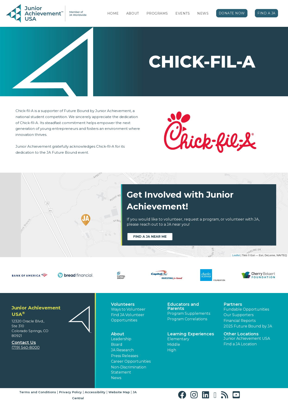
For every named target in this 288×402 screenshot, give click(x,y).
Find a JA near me (150, 236)
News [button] (116, 378)
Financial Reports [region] (240, 320)
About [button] (117, 334)
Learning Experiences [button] (190, 334)
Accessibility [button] (95, 392)
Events (182, 13)
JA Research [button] (122, 350)
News (203, 13)
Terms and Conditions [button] (37, 392)
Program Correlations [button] (187, 319)
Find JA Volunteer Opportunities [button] (127, 317)
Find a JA (266, 13)
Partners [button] (233, 304)
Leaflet (236, 255)
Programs (157, 13)
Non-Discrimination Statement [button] (128, 369)
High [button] (171, 350)
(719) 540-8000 (26, 347)
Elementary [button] (178, 339)
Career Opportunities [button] (131, 361)
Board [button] (116, 344)
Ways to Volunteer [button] (128, 309)
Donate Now (232, 13)
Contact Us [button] (24, 342)
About (132, 13)
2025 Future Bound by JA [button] (248, 326)
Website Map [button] (119, 392)
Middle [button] (173, 344)
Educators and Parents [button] (183, 306)
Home (113, 13)
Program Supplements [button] (188, 313)
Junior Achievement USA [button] (247, 338)
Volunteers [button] (123, 304)
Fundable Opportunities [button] (246, 309)
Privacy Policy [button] (70, 392)
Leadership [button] (121, 339)
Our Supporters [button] (238, 315)
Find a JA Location (240, 344)
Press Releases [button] (124, 356)
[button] (183, 395)
